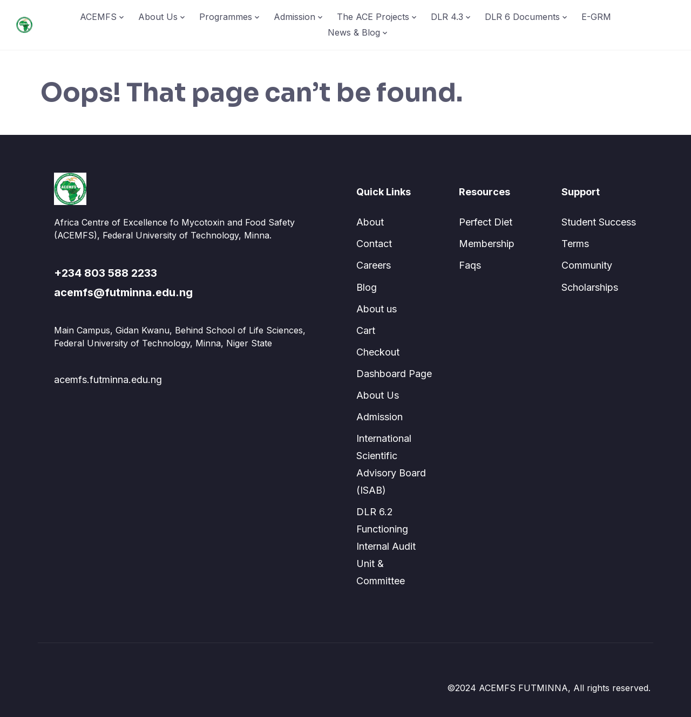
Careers (373, 265)
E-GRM (596, 16)
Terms (575, 243)
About (370, 222)
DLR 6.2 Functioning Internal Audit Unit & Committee (386, 546)
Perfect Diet (485, 222)
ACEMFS (98, 16)
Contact (374, 243)
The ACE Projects (373, 16)
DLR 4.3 (447, 16)
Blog (366, 287)
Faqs (470, 265)
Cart (365, 330)
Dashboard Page (394, 373)
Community (586, 265)
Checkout (377, 352)
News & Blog (354, 32)
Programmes (225, 16)
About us (376, 309)
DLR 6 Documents (522, 16)
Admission (294, 16)
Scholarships (589, 287)
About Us (158, 16)
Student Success (598, 222)
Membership (486, 243)
